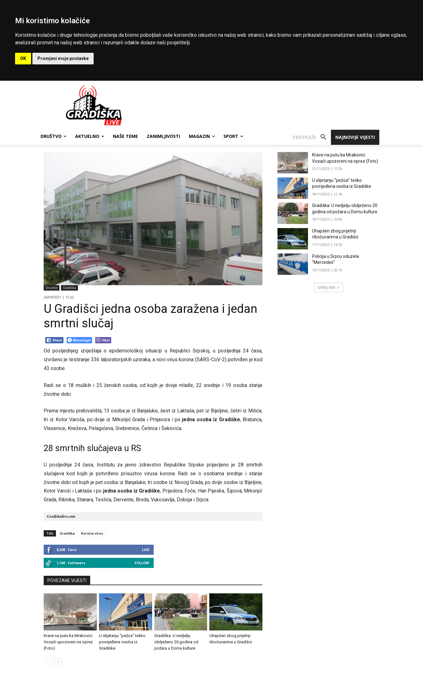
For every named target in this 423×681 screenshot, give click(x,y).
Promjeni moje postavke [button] (63, 58)
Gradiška (69, 288)
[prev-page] (48, 662)
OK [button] (23, 58)
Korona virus (92, 533)
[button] (311, 137)
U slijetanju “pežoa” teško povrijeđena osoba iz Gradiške (122, 642)
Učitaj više (328, 287)
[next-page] (58, 662)
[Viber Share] (103, 340)
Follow (142, 562)
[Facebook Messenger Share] (79, 340)
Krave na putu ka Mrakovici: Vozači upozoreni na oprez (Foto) (68, 642)
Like (145, 549)
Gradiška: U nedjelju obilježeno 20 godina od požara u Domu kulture (176, 642)
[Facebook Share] (54, 340)
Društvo (51, 288)
